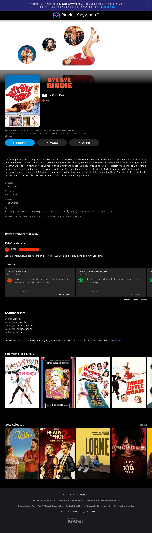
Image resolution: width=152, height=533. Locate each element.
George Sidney (12, 185)
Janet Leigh (10, 211)
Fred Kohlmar (11, 194)
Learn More (115, 340)
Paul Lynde (107, 211)
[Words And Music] (93, 382)
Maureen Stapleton (53, 211)
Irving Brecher (11, 202)
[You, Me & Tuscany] (22, 453)
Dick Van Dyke (23, 211)
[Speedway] (22, 382)
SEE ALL (143, 425)
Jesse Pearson (83, 211)
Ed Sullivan (96, 211)
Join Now (109, 6)
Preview (52, 142)
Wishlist (84, 142)
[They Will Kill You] (129, 453)
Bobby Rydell (69, 211)
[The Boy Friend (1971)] (57, 382)
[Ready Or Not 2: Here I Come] (57, 453)
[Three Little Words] (129, 382)
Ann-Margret (37, 211)
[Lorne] (93, 453)
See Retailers (19, 142)
